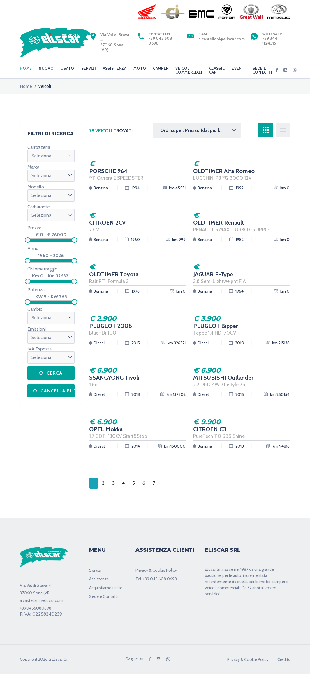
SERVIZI (88, 68)
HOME (26, 68)
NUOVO (46, 68)
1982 (236, 239)
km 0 (282, 187)
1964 (236, 291)
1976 (132, 291)
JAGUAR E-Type (213, 274)
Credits (283, 659)
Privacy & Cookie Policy (156, 570)
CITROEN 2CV (107, 223)
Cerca (55, 373)
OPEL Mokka (106, 429)
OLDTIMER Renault (218, 223)
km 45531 (174, 187)
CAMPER (160, 68)
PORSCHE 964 (108, 171)
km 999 (176, 239)
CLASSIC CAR (217, 70)
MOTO (139, 68)
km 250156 (277, 394)
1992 (236, 187)
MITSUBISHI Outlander (223, 377)
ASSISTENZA (114, 68)
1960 (132, 239)
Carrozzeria (38, 147)
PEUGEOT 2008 (110, 326)
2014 (132, 445)
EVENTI (239, 68)
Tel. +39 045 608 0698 (156, 579)
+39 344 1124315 (269, 41)
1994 (132, 187)
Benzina (98, 187)
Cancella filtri (57, 391)
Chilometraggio (42, 269)
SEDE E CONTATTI (262, 70)
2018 (132, 394)
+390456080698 (35, 608)
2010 (236, 342)
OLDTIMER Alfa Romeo (224, 171)
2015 (132, 342)
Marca (33, 167)
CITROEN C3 (209, 429)
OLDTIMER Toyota (113, 274)
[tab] (265, 130)
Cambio (35, 309)
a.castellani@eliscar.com (221, 38)
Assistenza (99, 579)
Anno (32, 248)
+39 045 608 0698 (160, 41)
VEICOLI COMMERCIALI (188, 70)
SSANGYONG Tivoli (114, 377)
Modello (35, 187)
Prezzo (34, 228)
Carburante (38, 207)
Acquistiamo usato (106, 587)
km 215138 (278, 342)
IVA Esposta (39, 349)
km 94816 (278, 445)
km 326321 (173, 342)
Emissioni (36, 329)
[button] (197, 130)
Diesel (97, 342)
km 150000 (172, 445)
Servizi (95, 570)
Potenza (36, 289)
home (26, 86)
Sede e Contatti (103, 596)
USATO (67, 68)
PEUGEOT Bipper (215, 326)
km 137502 (173, 394)
